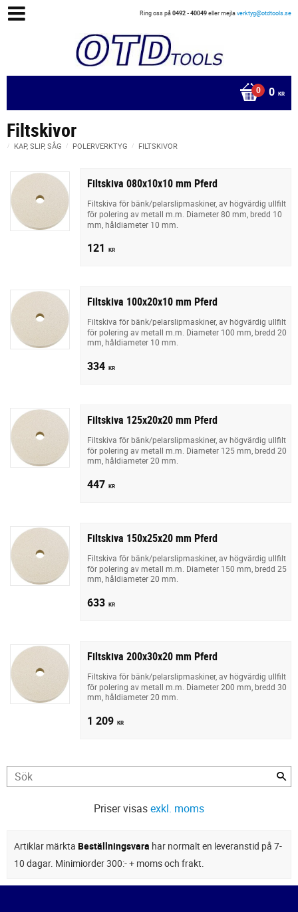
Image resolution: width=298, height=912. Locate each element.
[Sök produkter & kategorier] (149, 776)
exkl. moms (177, 808)
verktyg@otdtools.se (264, 13)
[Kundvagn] (146, 93)
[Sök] (281, 776)
